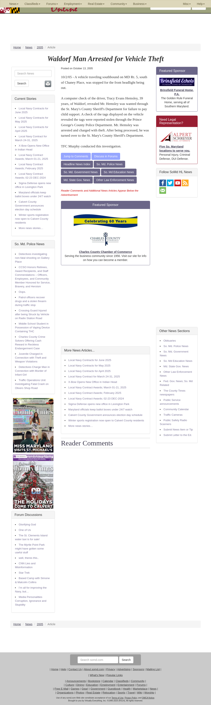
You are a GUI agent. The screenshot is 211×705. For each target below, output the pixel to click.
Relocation (108, 692)
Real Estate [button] (96, 3)
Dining (80, 684)
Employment (107, 684)
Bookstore (94, 681)
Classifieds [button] (32, 3)
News (153, 688)
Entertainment (125, 684)
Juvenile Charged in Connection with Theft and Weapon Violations (30, 357)
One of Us (25, 529)
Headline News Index (77, 164)
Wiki (139, 692)
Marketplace (140, 688)
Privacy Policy (131, 698)
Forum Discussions (28, 515)
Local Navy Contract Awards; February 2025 (94, 392)
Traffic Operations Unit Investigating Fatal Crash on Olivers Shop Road (32, 384)
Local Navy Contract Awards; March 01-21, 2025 (97, 387)
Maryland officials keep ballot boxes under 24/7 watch (100, 409)
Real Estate (93, 692)
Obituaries (169, 340)
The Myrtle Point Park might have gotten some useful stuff (30, 548)
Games (75, 688)
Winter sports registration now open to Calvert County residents (32, 218)
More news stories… (31, 228)
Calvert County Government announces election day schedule (29, 205)
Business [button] (140, 3)
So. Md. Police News (30, 244)
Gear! (85, 688)
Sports (121, 692)
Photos (80, 692)
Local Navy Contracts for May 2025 (89, 365)
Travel (131, 692)
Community (137, 681)
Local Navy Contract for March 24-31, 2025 (94, 376)
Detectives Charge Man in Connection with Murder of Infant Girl (32, 370)
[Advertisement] (105, 305)
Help (63, 669)
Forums (141, 684)
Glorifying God (27, 524)
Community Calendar (176, 409)
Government (98, 688)
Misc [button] (187, 3)
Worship (149, 692)
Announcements (76, 681)
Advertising (123, 669)
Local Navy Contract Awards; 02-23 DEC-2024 (96, 398)
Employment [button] (73, 3)
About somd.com (94, 669)
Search (21, 83)
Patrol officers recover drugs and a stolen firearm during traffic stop (30, 301)
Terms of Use (118, 698)
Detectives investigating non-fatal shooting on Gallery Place (32, 257)
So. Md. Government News (81, 172)
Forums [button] (52, 3)
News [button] (13, 3)
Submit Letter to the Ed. (177, 435)
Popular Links (114, 675)
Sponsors (138, 669)
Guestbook (114, 688)
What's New (97, 675)
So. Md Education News (119, 172)
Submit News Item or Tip (178, 429)
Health (127, 688)
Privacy (110, 669)
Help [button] (201, 3)
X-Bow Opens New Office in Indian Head (92, 381)
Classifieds (122, 681)
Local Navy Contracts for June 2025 (89, 360)
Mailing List (153, 669)
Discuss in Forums (105, 156)
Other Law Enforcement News (115, 180)
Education (92, 684)
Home (55, 669)
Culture (69, 684)
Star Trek (24, 572)
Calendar (107, 681)
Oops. (22, 291)
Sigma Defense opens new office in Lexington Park (98, 404)
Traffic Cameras (172, 414)
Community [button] (119, 3)
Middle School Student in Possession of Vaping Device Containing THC (32, 327)
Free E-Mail (61, 688)
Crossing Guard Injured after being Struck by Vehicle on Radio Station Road (32, 314)
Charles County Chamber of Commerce (105, 251)
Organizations (65, 692)
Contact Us (75, 669)
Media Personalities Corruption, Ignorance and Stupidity (30, 600)
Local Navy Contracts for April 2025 (89, 371)
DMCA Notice (148, 698)
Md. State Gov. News (77, 180)
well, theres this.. (29, 557)
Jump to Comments (76, 156)
